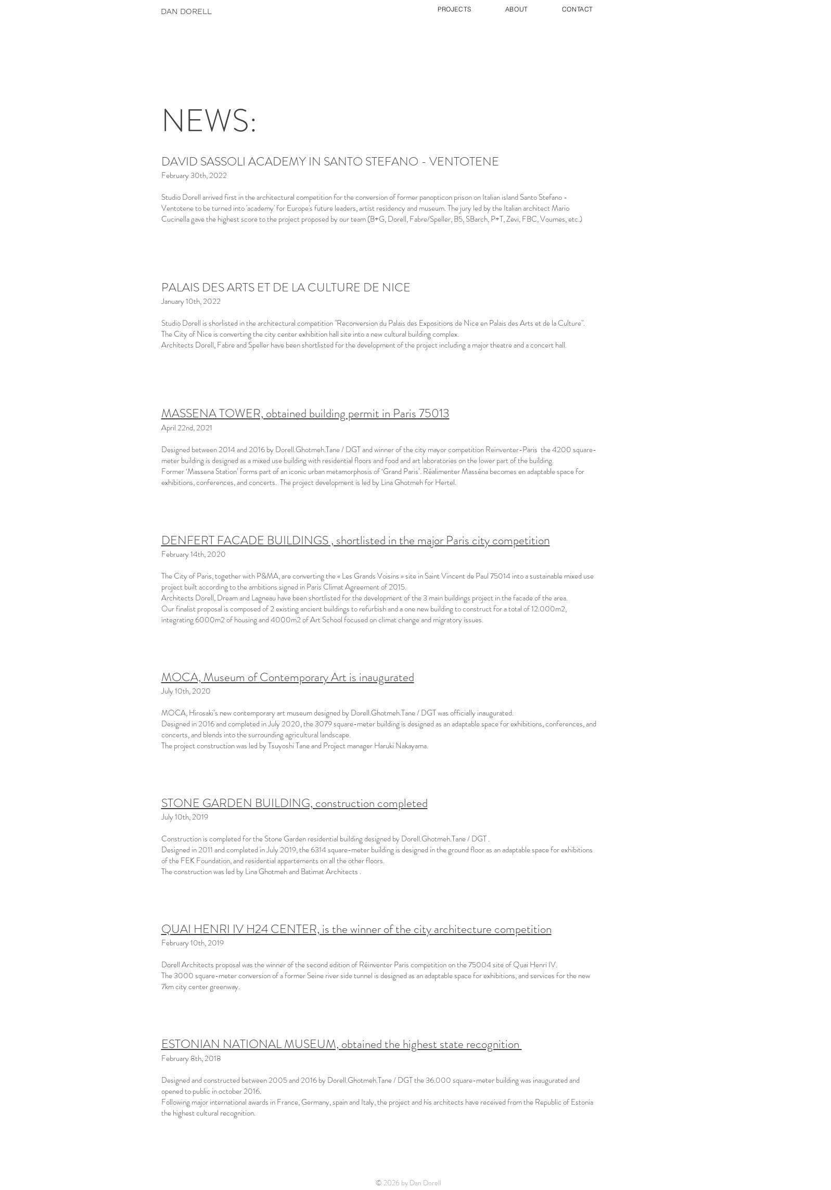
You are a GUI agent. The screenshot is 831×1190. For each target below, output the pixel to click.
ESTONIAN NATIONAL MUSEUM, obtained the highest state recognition (341, 1044)
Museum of (231, 677)
